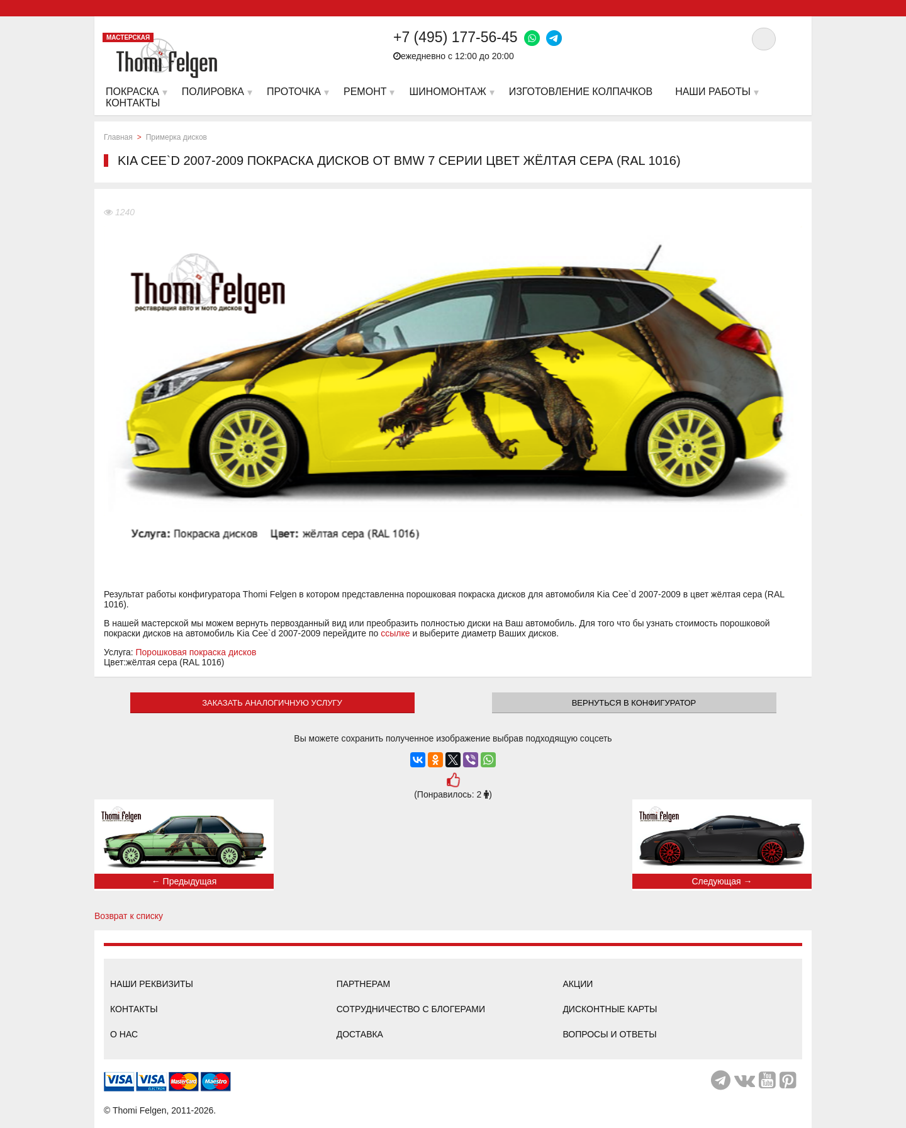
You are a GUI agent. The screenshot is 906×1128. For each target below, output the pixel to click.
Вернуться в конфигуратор (634, 703)
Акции (577, 984)
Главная (118, 137)
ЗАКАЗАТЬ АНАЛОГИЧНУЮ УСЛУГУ (272, 703)
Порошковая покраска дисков (196, 652)
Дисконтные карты (609, 1009)
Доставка (360, 1034)
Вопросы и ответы (609, 1034)
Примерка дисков (176, 137)
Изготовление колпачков (580, 91)
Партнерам (364, 984)
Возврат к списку (128, 916)
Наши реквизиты (151, 984)
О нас (124, 1034)
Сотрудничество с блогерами (411, 1009)
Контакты (134, 1009)
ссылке (395, 633)
